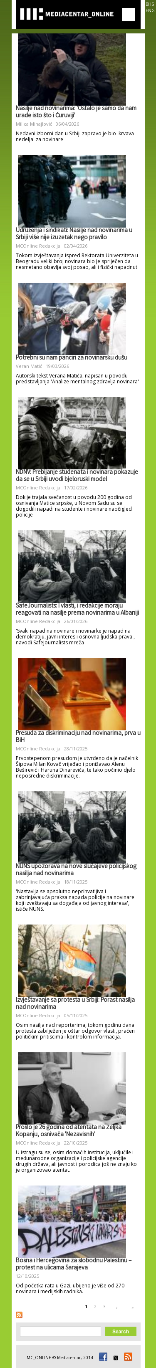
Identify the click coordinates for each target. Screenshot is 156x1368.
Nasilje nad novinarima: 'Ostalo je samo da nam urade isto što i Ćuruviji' (76, 112)
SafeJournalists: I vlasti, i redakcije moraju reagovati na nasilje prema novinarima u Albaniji (77, 610)
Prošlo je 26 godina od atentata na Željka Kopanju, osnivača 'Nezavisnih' (68, 1131)
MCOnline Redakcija (38, 246)
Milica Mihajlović (34, 124)
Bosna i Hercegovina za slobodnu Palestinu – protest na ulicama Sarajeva (73, 1265)
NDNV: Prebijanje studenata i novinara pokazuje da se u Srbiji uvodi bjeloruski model (77, 476)
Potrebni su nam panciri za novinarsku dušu (71, 358)
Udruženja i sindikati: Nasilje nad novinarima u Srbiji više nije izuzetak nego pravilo (74, 234)
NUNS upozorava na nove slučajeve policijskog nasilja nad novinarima (76, 870)
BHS (150, 4)
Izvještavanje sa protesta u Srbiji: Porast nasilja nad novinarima (75, 1004)
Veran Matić (29, 366)
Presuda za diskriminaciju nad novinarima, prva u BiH (78, 737)
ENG (150, 10)
